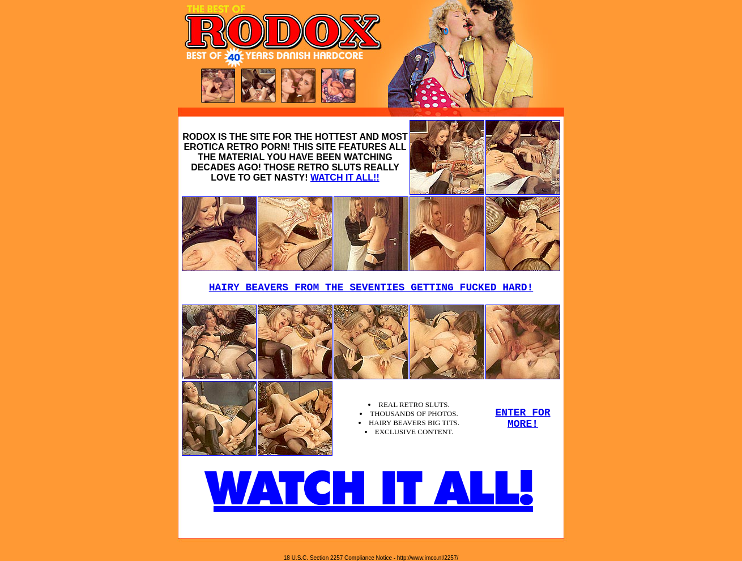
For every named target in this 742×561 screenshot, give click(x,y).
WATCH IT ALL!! (344, 177)
